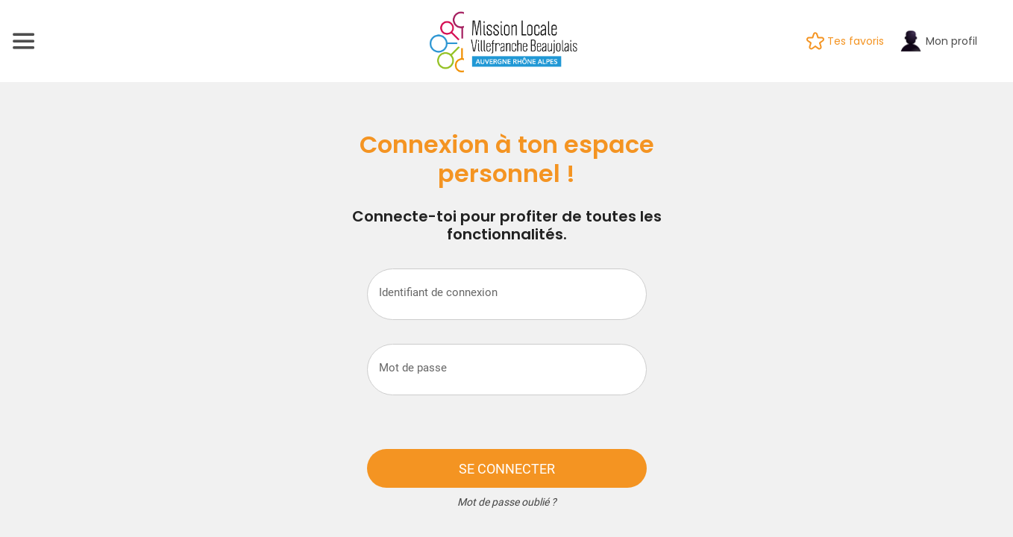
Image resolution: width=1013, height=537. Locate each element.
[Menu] (24, 41)
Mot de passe (413, 367)
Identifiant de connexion (438, 292)
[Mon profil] (945, 41)
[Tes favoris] (852, 41)
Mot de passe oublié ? (506, 502)
